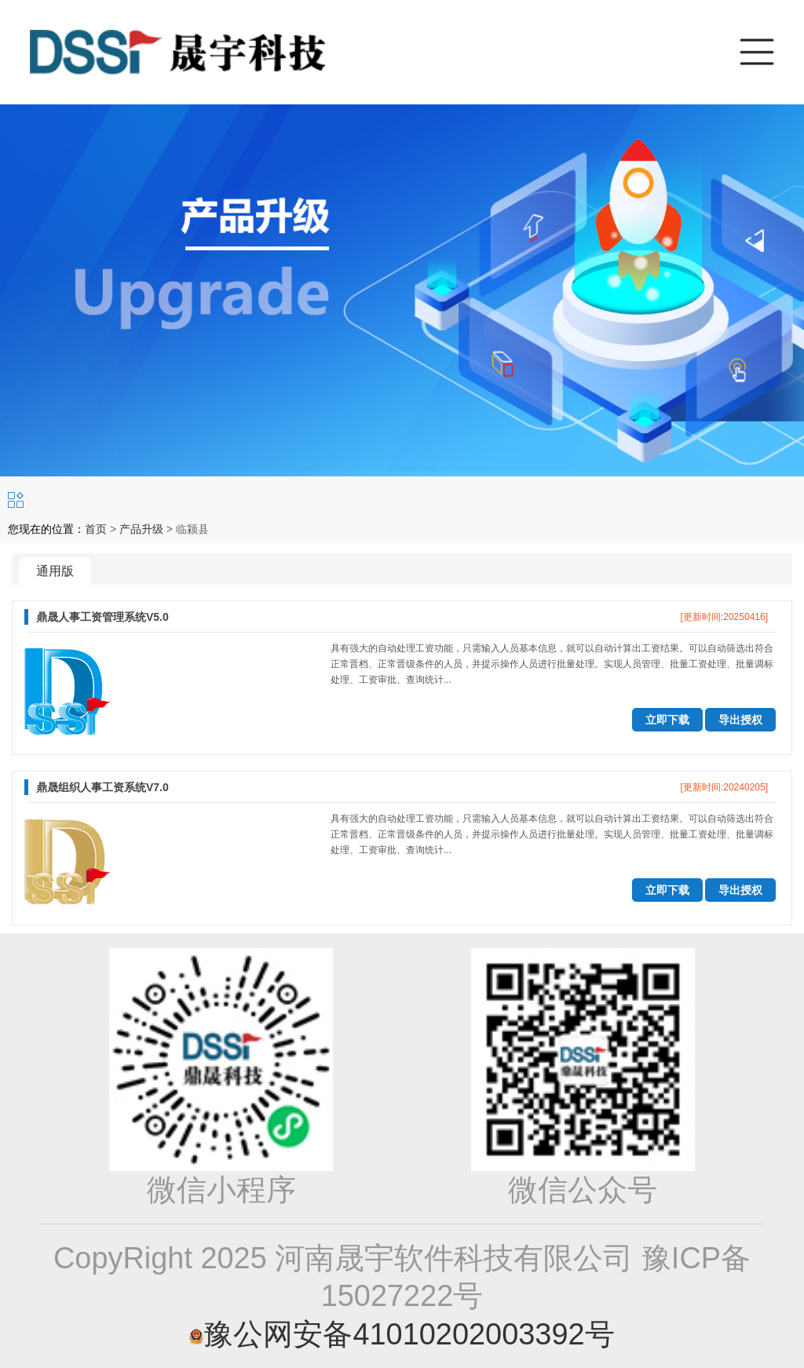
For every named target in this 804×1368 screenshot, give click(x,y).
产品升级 (141, 529)
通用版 (55, 571)
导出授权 (740, 719)
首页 (96, 529)
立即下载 (667, 719)
